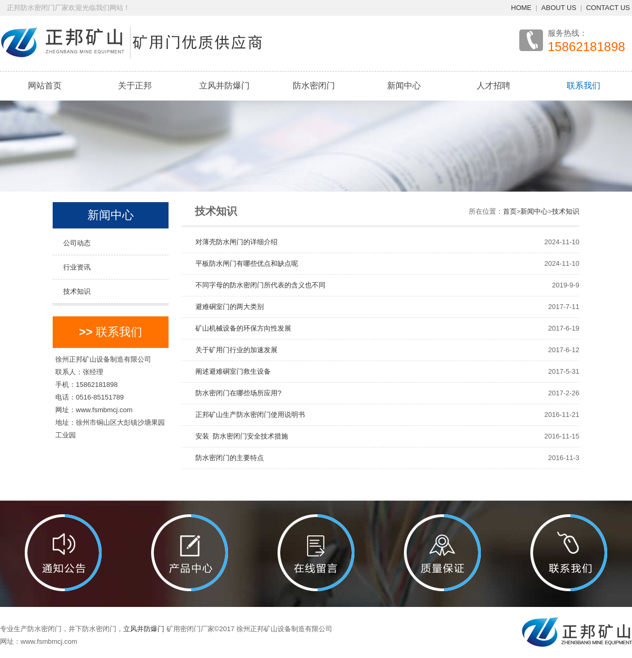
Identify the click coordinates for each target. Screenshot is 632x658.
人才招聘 (493, 85)
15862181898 (586, 47)
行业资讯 (77, 267)
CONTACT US (608, 8)
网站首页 (45, 85)
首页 (510, 211)
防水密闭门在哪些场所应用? (235, 393)
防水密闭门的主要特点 (226, 458)
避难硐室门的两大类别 (226, 307)
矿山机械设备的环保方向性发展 (240, 328)
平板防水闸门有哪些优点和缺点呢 (243, 263)
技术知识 (77, 291)
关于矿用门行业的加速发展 (233, 350)
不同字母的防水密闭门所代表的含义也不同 (257, 285)
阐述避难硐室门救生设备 (230, 371)
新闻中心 (404, 85)
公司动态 (77, 243)
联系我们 (583, 85)
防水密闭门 (314, 85)
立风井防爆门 (224, 85)
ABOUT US (558, 8)
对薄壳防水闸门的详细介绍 (233, 242)
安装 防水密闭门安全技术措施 (238, 436)
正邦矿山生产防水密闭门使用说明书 (247, 414)
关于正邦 (135, 85)
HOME (521, 8)
